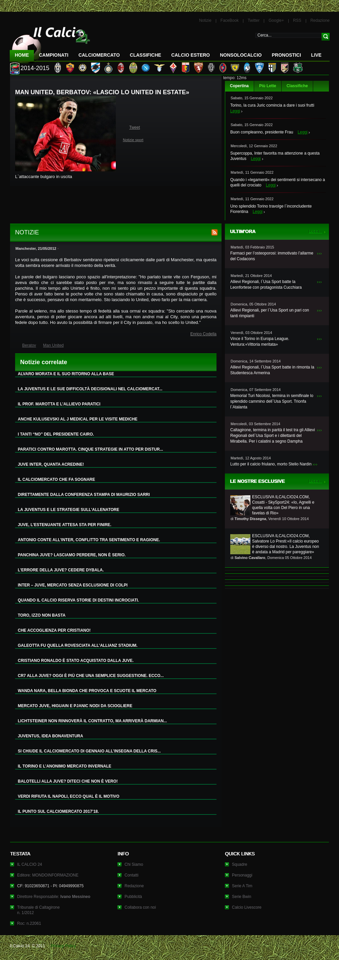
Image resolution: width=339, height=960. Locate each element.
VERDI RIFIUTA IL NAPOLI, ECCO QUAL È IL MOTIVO (68, 796)
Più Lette (267, 85)
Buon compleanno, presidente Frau (261, 132)
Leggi (235, 111)
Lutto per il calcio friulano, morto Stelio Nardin (270, 464)
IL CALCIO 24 (29, 864)
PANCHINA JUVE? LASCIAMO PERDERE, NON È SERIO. (72, 555)
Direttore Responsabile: (53, 896)
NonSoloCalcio (240, 55)
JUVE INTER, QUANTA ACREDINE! (51, 464)
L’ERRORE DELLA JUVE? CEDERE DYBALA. (61, 570)
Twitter (253, 20)
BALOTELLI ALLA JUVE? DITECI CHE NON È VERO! (68, 781)
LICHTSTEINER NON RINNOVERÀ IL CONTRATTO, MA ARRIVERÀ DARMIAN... (92, 721)
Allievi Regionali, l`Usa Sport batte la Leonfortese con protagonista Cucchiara (266, 284)
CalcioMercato (99, 55)
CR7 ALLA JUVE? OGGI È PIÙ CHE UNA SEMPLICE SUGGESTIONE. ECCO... (91, 675)
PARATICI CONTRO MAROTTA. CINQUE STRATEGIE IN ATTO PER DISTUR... (90, 449)
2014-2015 (34, 68)
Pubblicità (133, 896)
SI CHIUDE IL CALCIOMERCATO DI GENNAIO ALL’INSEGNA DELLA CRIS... (89, 751)
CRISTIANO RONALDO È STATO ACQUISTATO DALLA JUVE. (76, 660)
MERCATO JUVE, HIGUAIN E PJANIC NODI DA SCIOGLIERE (75, 705)
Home (22, 55)
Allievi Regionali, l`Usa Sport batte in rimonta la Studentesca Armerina (272, 370)
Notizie (205, 20)
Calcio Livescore (246, 907)
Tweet (134, 127)
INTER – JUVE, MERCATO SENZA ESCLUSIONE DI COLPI (73, 585)
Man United (53, 345)
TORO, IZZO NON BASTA (41, 615)
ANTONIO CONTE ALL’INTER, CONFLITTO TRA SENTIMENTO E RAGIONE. (89, 540)
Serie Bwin (241, 896)
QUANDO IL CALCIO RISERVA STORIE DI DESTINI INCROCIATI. (78, 600)
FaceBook (230, 20)
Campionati (53, 55)
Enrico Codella (203, 334)
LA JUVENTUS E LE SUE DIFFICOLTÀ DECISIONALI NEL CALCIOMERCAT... (90, 389)
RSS (297, 20)
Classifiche (297, 85)
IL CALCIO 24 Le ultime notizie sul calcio (50, 42)
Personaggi (242, 875)
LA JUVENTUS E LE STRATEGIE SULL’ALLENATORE (68, 509)
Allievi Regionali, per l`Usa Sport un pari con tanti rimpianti (269, 313)
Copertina (239, 85)
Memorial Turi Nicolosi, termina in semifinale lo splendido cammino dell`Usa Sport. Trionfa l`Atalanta (271, 401)
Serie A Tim (242, 886)
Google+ (276, 20)
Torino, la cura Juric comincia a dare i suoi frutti (272, 105)
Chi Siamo (134, 864)
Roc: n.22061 (29, 923)
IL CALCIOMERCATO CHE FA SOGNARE (56, 479)
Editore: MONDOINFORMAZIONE (48, 875)
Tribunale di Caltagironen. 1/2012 (38, 910)
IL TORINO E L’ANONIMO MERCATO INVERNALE (64, 766)
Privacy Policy (63, 946)
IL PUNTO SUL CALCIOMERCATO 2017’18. (58, 811)
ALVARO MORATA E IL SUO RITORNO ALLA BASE (66, 374)
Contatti (131, 875)
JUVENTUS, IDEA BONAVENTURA (50, 736)
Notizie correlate (43, 362)
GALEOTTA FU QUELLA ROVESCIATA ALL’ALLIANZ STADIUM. (78, 645)
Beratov (29, 345)
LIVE (316, 55)
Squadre (239, 864)
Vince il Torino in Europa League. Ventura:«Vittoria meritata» (259, 341)
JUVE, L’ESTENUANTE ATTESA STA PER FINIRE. (64, 524)
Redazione (320, 20)
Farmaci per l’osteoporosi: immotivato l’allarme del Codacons (271, 256)
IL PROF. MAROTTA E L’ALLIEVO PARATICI (59, 404)
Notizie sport (133, 140)
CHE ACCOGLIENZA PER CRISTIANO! (54, 630)
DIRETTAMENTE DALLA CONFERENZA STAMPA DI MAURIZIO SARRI (84, 494)
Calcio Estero (190, 55)
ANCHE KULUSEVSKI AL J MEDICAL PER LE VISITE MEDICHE (78, 419)
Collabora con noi (140, 907)
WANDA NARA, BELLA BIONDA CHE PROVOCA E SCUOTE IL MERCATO (87, 690)
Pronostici (286, 55)
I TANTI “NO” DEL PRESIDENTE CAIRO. (56, 434)
